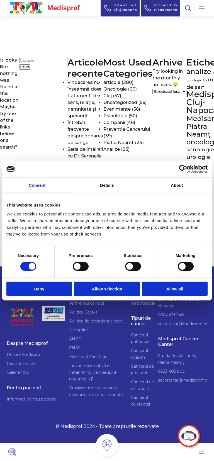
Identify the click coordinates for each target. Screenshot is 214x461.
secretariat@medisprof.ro (182, 323)
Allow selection (107, 288)
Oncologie (115, 89)
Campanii (114, 122)
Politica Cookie (83, 312)
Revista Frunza (21, 363)
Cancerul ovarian (139, 354)
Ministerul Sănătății (87, 356)
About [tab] (177, 185)
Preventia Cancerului (126, 129)
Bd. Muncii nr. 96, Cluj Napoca (178, 303)
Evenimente (117, 109)
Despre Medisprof (24, 354)
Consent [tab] (37, 185)
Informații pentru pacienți (31, 399)
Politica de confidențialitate (95, 321)
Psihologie (115, 115)
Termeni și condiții (86, 303)
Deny (39, 288)
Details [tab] (107, 185)
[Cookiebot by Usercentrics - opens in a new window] (183, 169)
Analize (111, 149)
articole (111, 82)
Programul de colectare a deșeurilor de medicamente (96, 391)
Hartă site (78, 330)
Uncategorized (120, 102)
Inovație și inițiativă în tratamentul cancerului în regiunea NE (93, 372)
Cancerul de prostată (142, 369)
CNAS (75, 347)
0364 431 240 (171, 314)
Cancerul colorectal (140, 401)
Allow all (174, 288)
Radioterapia (143, 303)
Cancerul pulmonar (140, 338)
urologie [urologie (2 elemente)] (198, 157)
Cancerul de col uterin (142, 385)
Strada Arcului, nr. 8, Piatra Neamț (177, 359)
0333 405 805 (171, 371)
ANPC (75, 338)
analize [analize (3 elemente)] (198, 71)
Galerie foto (18, 372)
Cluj (107, 95)
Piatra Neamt (118, 142)
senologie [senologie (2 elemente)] (200, 149)
